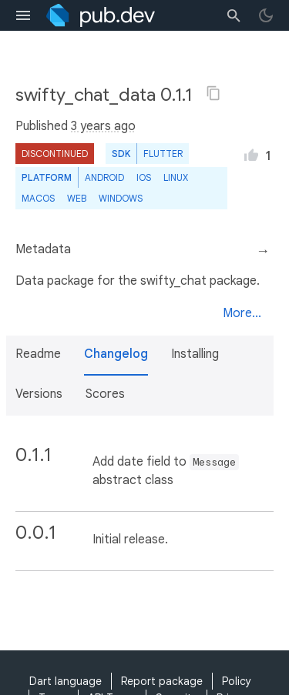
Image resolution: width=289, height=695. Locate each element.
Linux (175, 177)
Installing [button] (195, 354)
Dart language (65, 681)
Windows (121, 198)
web (76, 198)
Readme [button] (38, 354)
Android (104, 177)
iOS (143, 177)
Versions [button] (38, 394)
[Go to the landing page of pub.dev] (100, 15)
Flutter (163, 153)
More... (242, 313)
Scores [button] (105, 394)
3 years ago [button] (103, 126)
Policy (236, 681)
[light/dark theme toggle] (266, 15)
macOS (38, 198)
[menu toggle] (23, 15)
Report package (162, 681)
